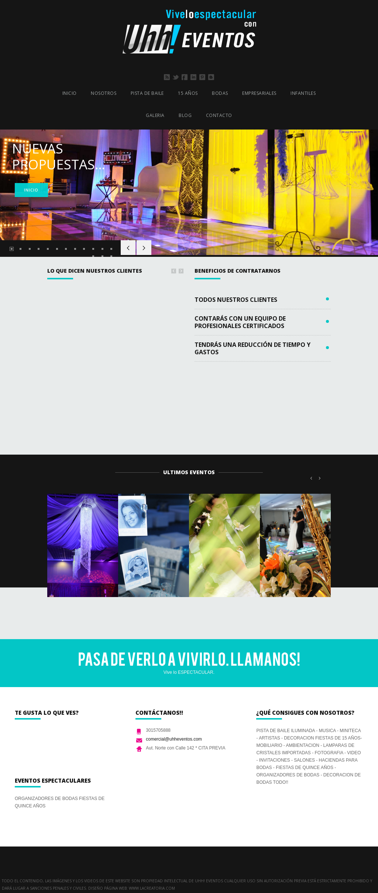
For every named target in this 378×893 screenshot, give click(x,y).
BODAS (220, 93)
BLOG (185, 115)
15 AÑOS (188, 93)
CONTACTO (219, 115)
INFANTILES (303, 93)
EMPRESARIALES (259, 93)
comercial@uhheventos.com (174, 739)
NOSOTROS (103, 93)
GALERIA (155, 115)
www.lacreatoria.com (152, 888)
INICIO (69, 93)
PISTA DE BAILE (147, 93)
